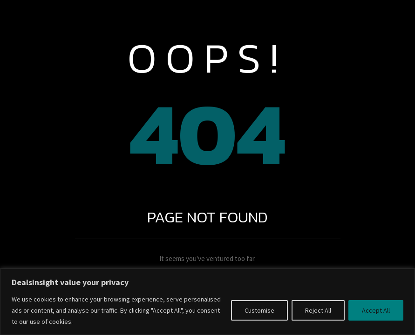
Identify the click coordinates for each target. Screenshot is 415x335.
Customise (259, 310)
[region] (207, 301)
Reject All (318, 310)
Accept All (376, 310)
